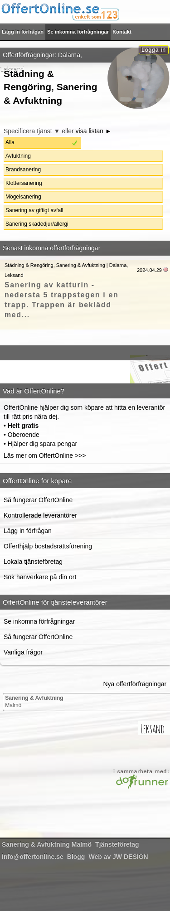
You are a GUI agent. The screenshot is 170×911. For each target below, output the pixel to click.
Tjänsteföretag (117, 844)
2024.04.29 (149, 270)
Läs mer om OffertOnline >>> (45, 455)
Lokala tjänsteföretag (33, 561)
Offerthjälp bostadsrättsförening (48, 546)
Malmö (34, 701)
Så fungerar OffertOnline (38, 500)
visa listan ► (94, 131)
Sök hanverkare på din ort (40, 577)
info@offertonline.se (32, 856)
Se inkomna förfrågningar (78, 31)
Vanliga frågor (23, 652)
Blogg (76, 856)
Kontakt (121, 31)
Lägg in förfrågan (23, 31)
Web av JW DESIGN (118, 856)
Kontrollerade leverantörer (40, 515)
